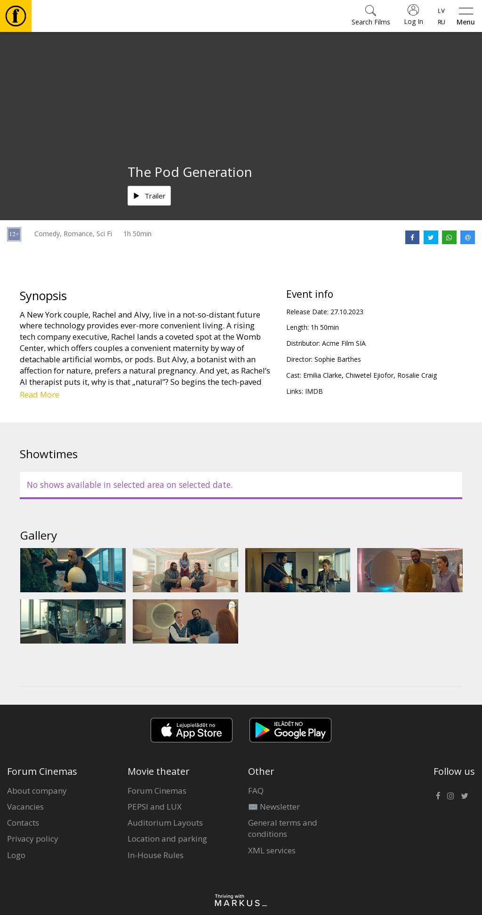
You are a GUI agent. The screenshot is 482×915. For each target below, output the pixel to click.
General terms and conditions (282, 828)
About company (37, 790)
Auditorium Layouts (165, 822)
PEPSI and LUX (155, 806)
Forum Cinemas (157, 790)
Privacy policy (32, 838)
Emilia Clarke (322, 375)
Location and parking (167, 838)
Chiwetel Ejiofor (369, 375)
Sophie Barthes (337, 359)
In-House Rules (156, 855)
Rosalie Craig (417, 375)
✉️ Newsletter (274, 806)
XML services (272, 850)
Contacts (23, 822)
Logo (16, 855)
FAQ (256, 790)
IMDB (314, 391)
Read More (39, 394)
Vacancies (25, 806)
